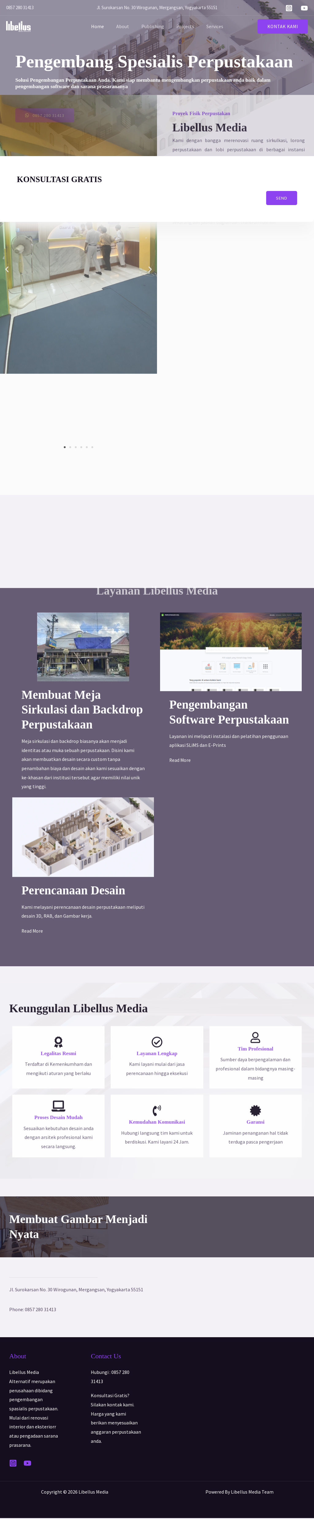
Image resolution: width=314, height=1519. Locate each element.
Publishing (152, 26)
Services (209, 26)
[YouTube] (304, 8)
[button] (283, 26)
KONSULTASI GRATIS (64, 179)
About (125, 26)
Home (102, 26)
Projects (183, 26)
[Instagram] (289, 8)
